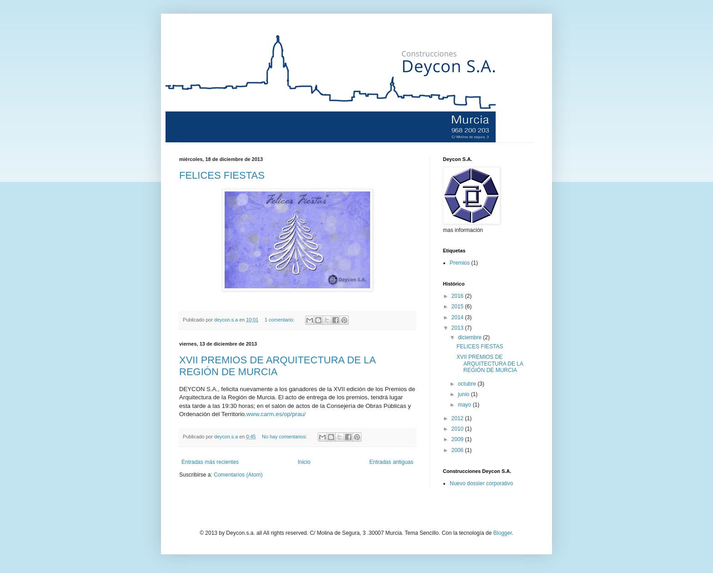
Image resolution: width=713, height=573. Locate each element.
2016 (458, 296)
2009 (458, 439)
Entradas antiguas (391, 462)
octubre (467, 384)
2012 (458, 418)
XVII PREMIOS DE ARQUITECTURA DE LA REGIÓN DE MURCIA (277, 365)
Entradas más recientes (210, 462)
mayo (465, 405)
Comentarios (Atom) (238, 475)
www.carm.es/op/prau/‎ (276, 414)
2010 (458, 429)
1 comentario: (280, 319)
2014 (458, 317)
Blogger (502, 533)
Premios (460, 263)
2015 (458, 306)
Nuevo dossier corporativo (481, 483)
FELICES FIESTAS (222, 175)
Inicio (304, 462)
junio (464, 394)
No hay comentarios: (285, 436)
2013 (458, 328)
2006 (458, 450)
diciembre (470, 337)
